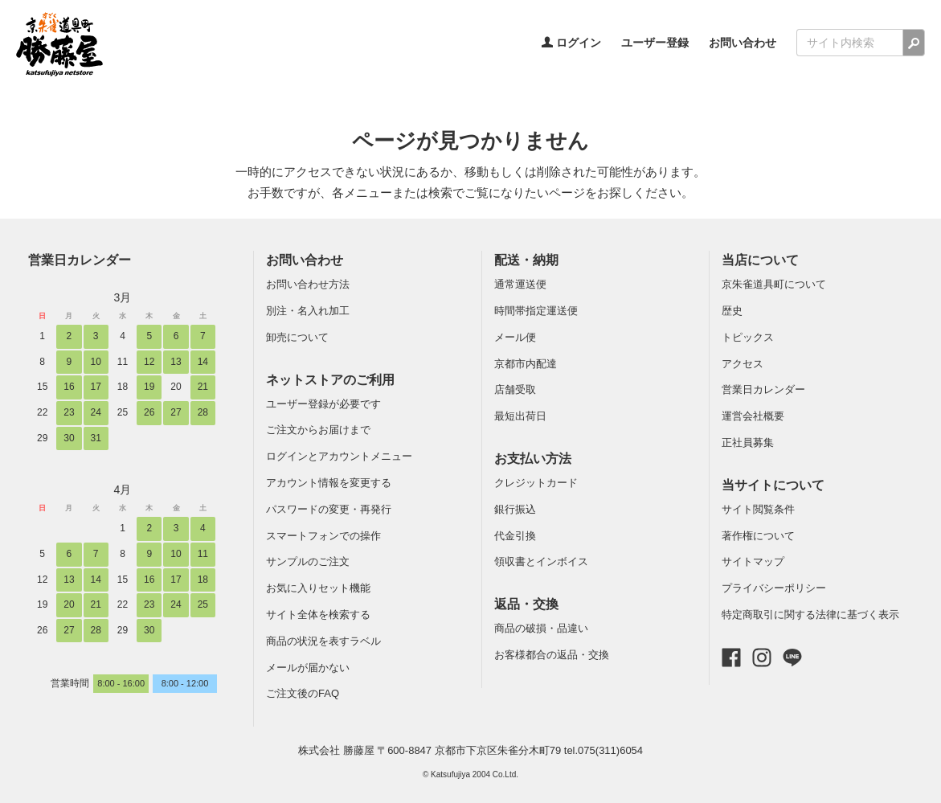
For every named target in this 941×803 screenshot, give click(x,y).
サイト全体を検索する (318, 614)
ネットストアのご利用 (330, 380)
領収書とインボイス (541, 561)
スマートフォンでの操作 (323, 536)
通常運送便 (520, 284)
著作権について (758, 536)
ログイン (571, 42)
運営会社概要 (753, 416)
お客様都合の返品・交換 (551, 655)
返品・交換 (526, 604)
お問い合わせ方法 (308, 284)
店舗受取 (515, 389)
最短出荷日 (520, 416)
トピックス (748, 337)
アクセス (742, 364)
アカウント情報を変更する (328, 483)
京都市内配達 (525, 364)
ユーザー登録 (655, 42)
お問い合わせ (742, 42)
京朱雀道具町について (774, 284)
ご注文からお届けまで (318, 430)
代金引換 (515, 536)
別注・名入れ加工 (308, 311)
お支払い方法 (532, 458)
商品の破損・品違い (541, 628)
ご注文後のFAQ (302, 693)
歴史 (732, 311)
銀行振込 (515, 509)
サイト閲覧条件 (758, 509)
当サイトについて (773, 485)
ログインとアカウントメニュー (339, 456)
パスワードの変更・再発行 (328, 509)
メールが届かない (308, 668)
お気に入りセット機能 (318, 588)
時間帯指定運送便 (536, 311)
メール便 (515, 337)
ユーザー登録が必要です (323, 404)
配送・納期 (526, 260)
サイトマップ (753, 561)
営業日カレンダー (79, 260)
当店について (760, 260)
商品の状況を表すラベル (323, 641)
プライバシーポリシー (774, 588)
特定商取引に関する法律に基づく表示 (810, 614)
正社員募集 (748, 442)
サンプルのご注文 (308, 561)
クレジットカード (536, 483)
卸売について (297, 337)
